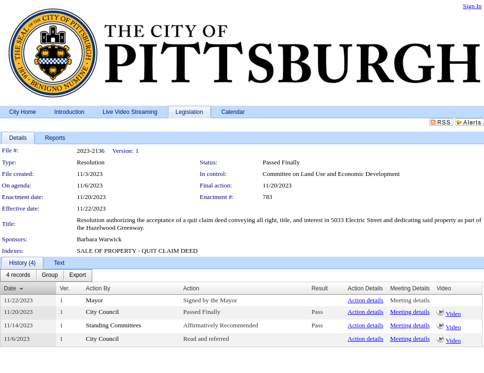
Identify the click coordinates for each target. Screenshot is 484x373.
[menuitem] (18, 275)
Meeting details (410, 300)
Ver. (65, 288)
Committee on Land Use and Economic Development (331, 173)
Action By (98, 288)
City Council (102, 311)
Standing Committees (113, 325)
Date (10, 288)
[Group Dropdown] (49, 275)
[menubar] (46, 275)
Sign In (472, 6)
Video (453, 313)
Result (320, 288)
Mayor (94, 300)
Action (191, 288)
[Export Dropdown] (77, 275)
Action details (365, 300)
